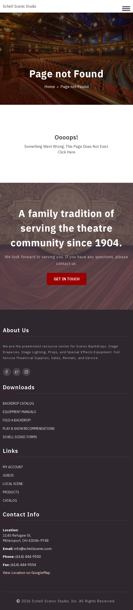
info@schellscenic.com (33, 548)
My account (13, 467)
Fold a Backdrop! (17, 420)
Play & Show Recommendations (29, 429)
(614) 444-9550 (28, 556)
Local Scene (13, 484)
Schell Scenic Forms (20, 437)
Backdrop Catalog (18, 403)
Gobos (8, 475)
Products (11, 492)
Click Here (66, 152)
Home (49, 86)
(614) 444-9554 (23, 565)
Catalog (10, 500)
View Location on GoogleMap (26, 572)
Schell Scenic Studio (19, 6)
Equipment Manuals (19, 412)
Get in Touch (67, 279)
